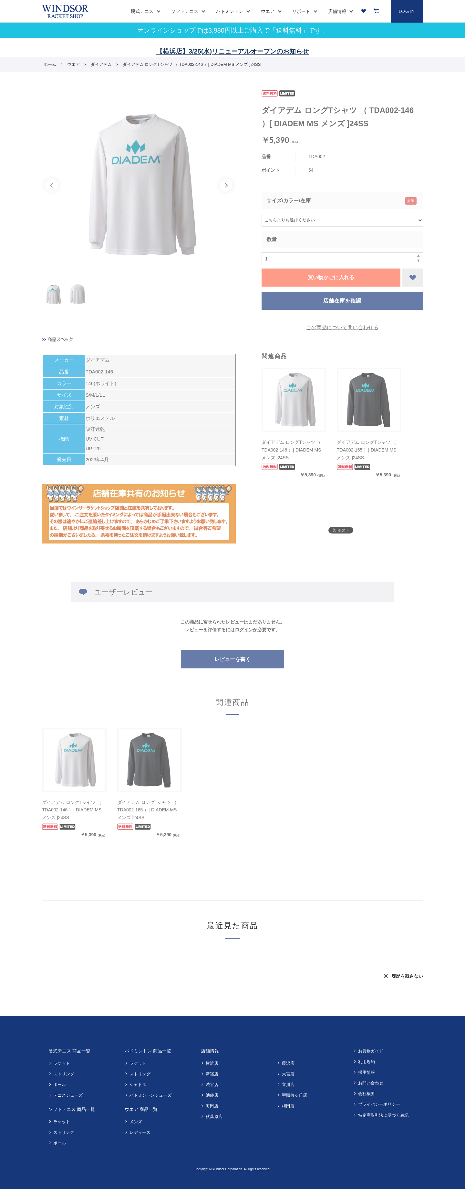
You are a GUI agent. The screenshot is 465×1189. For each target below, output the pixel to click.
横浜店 (212, 1063)
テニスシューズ (68, 1095)
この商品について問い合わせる (342, 327)
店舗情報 (210, 1050)
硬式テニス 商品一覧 (69, 1050)
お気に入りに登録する (412, 278)
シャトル (137, 1084)
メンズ (135, 1121)
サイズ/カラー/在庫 (288, 200)
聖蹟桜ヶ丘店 (294, 1095)
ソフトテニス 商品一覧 (71, 1109)
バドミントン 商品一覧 (148, 1050)
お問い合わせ (370, 1083)
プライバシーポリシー (379, 1104)
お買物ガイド (370, 1051)
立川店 (288, 1084)
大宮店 (288, 1074)
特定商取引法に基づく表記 (383, 1115)
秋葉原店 (214, 1116)
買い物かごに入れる (331, 277)
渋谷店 (212, 1084)
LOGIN (407, 11)
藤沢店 (288, 1063)
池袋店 (212, 1095)
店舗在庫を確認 (342, 300)
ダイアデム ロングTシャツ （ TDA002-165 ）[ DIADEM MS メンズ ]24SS (366, 450)
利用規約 (366, 1061)
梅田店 (288, 1105)
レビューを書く (232, 659)
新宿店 (212, 1074)
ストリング (63, 1074)
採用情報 (366, 1072)
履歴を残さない (407, 976)
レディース (139, 1132)
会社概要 (366, 1093)
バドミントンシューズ (150, 1095)
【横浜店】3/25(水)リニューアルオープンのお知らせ (232, 51)
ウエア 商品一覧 (141, 1109)
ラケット (61, 1063)
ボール (59, 1084)
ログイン (244, 629)
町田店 (212, 1105)
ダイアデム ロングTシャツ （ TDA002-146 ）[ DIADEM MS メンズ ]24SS (291, 450)
